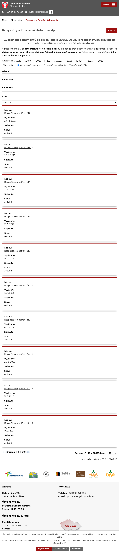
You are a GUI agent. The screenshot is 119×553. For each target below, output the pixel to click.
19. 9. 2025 (9, 224)
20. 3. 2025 (9, 362)
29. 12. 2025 (10, 121)
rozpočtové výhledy (56, 65)
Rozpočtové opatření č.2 (19, 423)
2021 (48, 61)
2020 (38, 61)
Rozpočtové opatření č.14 (19, 182)
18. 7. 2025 (9, 258)
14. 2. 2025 (9, 431)
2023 (69, 61)
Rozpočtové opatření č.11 (19, 285)
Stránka (11, 452)
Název (5, 71)
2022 (59, 61)
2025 (90, 61)
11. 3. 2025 (9, 396)
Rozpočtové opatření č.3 (19, 388)
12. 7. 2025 (9, 293)
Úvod (4, 20)
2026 (100, 61)
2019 (28, 61)
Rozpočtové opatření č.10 (19, 320)
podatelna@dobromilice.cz (81, 496)
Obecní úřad (17, 20)
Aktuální (8, 133)
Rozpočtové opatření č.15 (19, 147)
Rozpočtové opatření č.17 (17, 113)
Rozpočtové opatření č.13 (19, 216)
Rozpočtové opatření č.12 (19, 251)
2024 (80, 61)
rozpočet (9, 65)
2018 (18, 61)
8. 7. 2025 (9, 327)
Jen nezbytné (61, 549)
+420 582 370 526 (76, 493)
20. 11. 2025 (9, 155)
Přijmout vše (43, 549)
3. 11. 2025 (9, 189)
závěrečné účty (79, 65)
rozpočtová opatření (30, 65)
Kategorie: (7, 60)
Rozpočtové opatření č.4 (19, 354)
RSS (112, 30)
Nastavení (76, 549)
